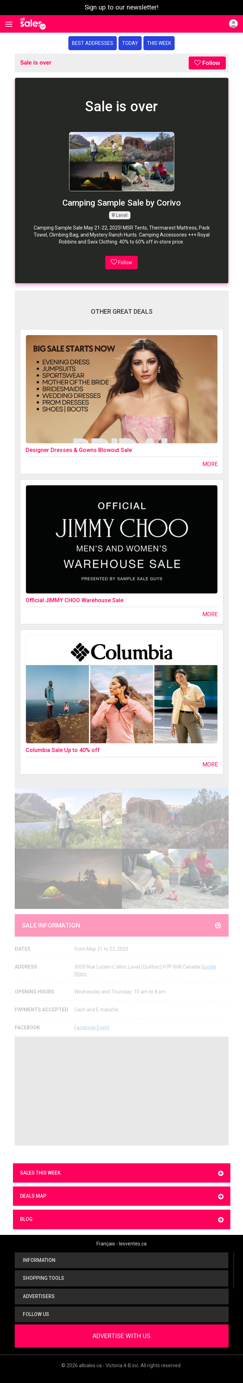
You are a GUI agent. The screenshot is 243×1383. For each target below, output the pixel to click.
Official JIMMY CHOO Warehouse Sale (74, 600)
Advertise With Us (121, 1335)
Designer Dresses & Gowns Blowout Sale (79, 450)
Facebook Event (91, 1027)
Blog (121, 1219)
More (210, 464)
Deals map (121, 1196)
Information (37, 1260)
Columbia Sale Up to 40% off (63, 750)
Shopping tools (42, 1278)
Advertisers (37, 1296)
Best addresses (92, 43)
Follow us (34, 1314)
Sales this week (121, 1173)
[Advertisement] (121, 1091)
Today (130, 43)
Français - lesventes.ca (121, 1243)
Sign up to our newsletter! (121, 7)
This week (159, 43)
